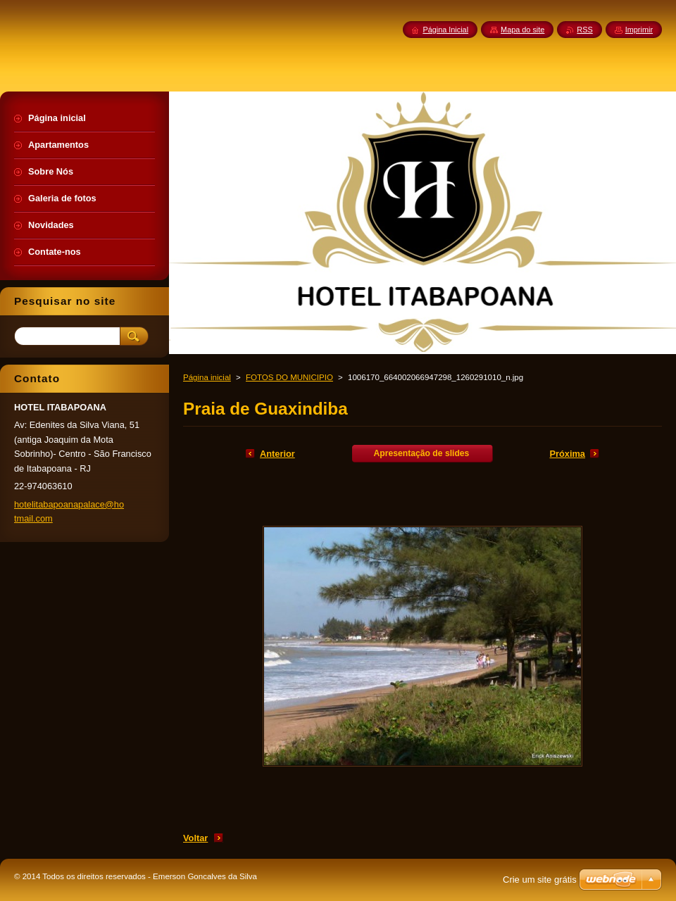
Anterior (277, 453)
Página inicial (207, 377)
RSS (584, 29)
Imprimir (639, 29)
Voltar (195, 838)
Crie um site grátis (540, 879)
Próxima (567, 453)
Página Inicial (445, 29)
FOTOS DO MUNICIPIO (289, 377)
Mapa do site (522, 29)
